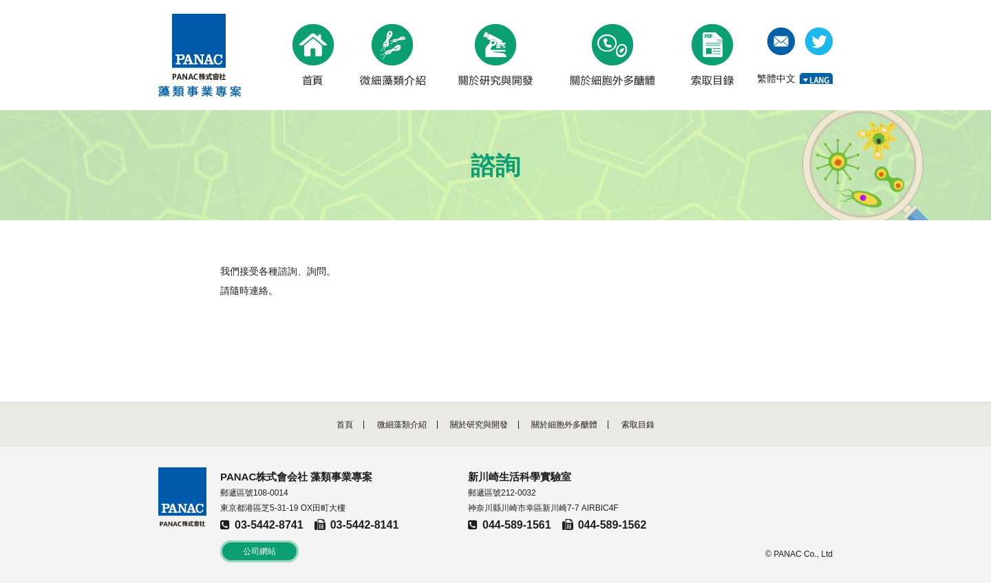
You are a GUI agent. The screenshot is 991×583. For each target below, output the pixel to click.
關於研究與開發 (479, 425)
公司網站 (259, 551)
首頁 (345, 425)
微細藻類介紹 (402, 425)
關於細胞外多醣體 (564, 425)
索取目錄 (637, 425)
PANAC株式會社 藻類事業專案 (200, 55)
